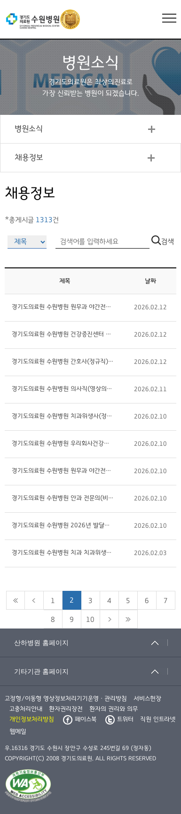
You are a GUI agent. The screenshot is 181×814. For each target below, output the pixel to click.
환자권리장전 (66, 709)
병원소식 (29, 129)
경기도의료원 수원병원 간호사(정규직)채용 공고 (62, 361)
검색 (162, 241)
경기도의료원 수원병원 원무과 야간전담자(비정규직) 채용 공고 (62, 470)
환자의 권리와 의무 (113, 709)
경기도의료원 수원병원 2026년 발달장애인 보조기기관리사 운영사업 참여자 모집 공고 (62, 525)
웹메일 (17, 731)
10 (90, 619)
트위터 (119, 719)
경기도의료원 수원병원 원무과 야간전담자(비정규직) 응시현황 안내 (62, 307)
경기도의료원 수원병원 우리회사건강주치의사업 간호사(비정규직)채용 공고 (62, 443)
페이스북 (79, 719)
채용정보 (29, 157)
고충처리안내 (25, 709)
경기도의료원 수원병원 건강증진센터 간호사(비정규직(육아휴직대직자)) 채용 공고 (62, 334)
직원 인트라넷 (157, 719)
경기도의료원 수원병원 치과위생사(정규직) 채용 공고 (62, 416)
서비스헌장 (147, 698)
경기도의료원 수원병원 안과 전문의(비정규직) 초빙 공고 (62, 498)
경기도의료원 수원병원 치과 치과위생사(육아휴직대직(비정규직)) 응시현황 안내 (62, 552)
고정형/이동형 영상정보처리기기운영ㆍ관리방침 (66, 698)
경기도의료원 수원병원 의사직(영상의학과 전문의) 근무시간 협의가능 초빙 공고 (62, 389)
